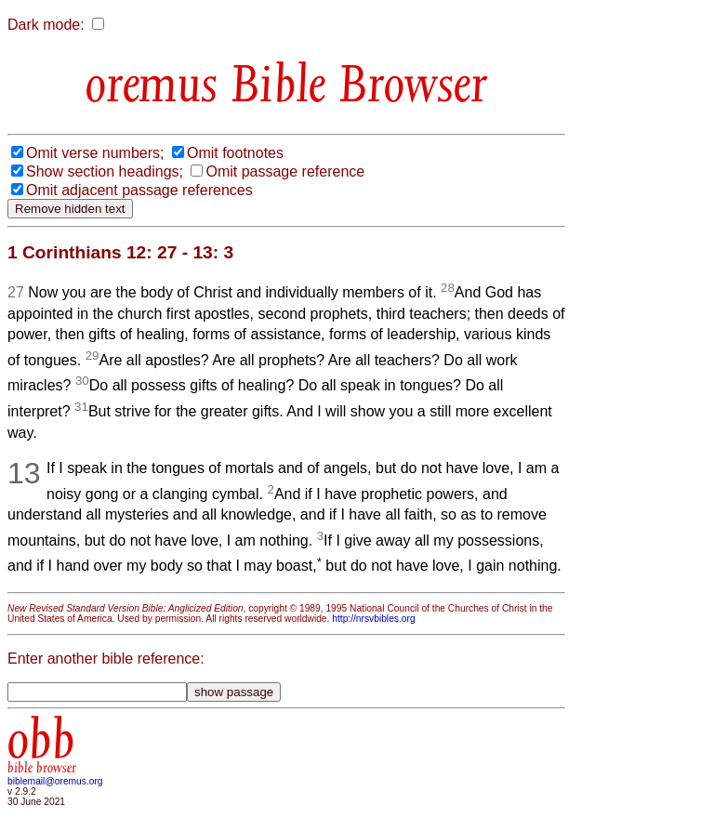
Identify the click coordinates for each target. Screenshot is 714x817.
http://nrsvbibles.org (373, 618)
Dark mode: (46, 25)
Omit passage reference (284, 171)
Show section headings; (104, 171)
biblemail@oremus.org (55, 781)
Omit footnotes (235, 153)
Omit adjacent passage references (139, 190)
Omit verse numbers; (95, 153)
